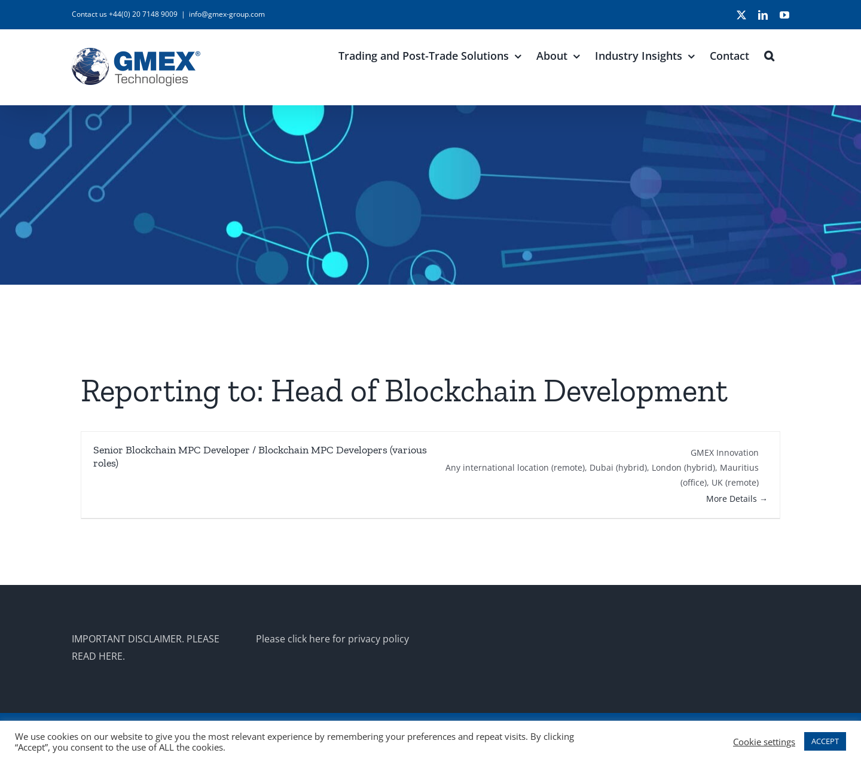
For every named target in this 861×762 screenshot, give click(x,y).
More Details (737, 498)
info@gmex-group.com (227, 14)
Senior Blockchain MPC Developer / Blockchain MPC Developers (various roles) (260, 456)
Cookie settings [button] (764, 741)
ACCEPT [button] (825, 741)
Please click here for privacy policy (332, 638)
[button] (769, 54)
